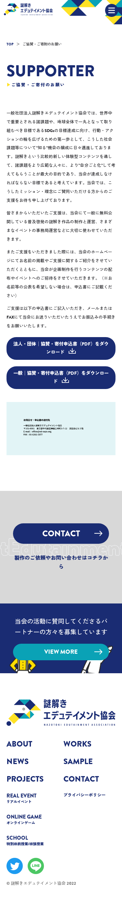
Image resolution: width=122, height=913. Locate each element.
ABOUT (19, 743)
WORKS (77, 743)
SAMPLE (78, 761)
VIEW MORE (73, 652)
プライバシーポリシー (84, 795)
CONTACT (72, 534)
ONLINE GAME (33, 819)
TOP (10, 44)
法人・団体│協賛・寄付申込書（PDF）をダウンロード (61, 348)
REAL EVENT (33, 798)
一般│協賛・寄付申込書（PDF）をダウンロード (61, 377)
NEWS (18, 761)
